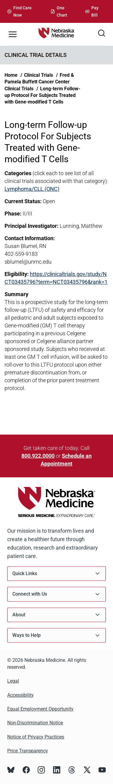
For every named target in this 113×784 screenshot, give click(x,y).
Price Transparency (27, 751)
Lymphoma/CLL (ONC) (32, 189)
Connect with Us (56, 594)
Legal (13, 681)
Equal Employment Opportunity (40, 709)
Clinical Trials (38, 75)
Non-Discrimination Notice (35, 723)
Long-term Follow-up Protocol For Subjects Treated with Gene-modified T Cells (42, 95)
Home (11, 75)
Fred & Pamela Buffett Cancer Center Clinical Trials (39, 81)
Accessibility (20, 695)
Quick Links (56, 573)
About (56, 615)
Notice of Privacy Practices (35, 737)
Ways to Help (56, 635)
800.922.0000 (38, 456)
